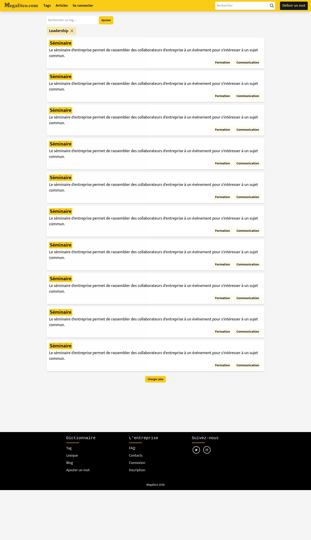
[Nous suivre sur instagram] (207, 450)
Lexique (72, 456)
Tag (69, 448)
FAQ (132, 448)
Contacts (136, 456)
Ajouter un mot (78, 470)
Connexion (137, 463)
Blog (69, 463)
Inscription (137, 470)
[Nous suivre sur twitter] (196, 450)
